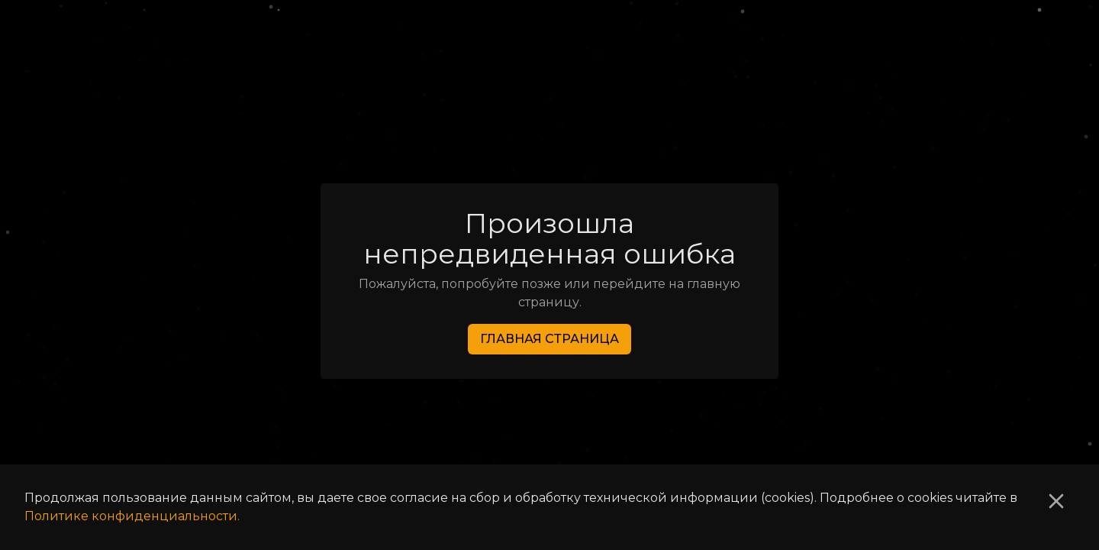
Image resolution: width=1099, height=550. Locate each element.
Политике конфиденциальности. (132, 516)
